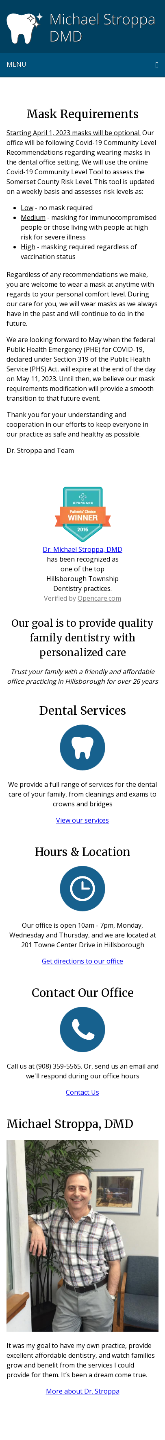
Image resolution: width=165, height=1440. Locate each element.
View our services (82, 820)
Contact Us (82, 1092)
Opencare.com (99, 598)
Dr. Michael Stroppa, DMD (82, 549)
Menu (16, 64)
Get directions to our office (82, 961)
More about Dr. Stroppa (82, 1391)
